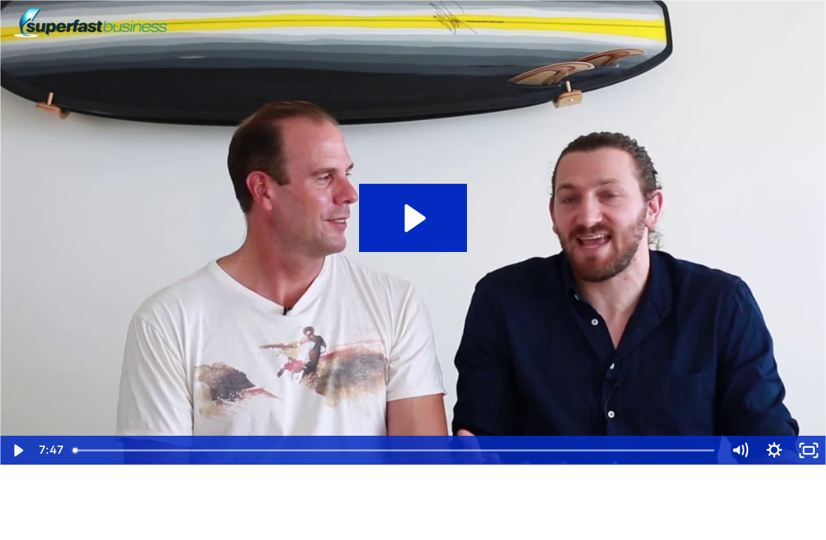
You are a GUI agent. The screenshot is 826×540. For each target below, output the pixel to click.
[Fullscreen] (809, 450)
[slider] (394, 450)
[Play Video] (17, 450)
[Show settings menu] (774, 450)
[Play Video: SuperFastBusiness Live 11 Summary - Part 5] (412, 218)
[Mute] (740, 450)
